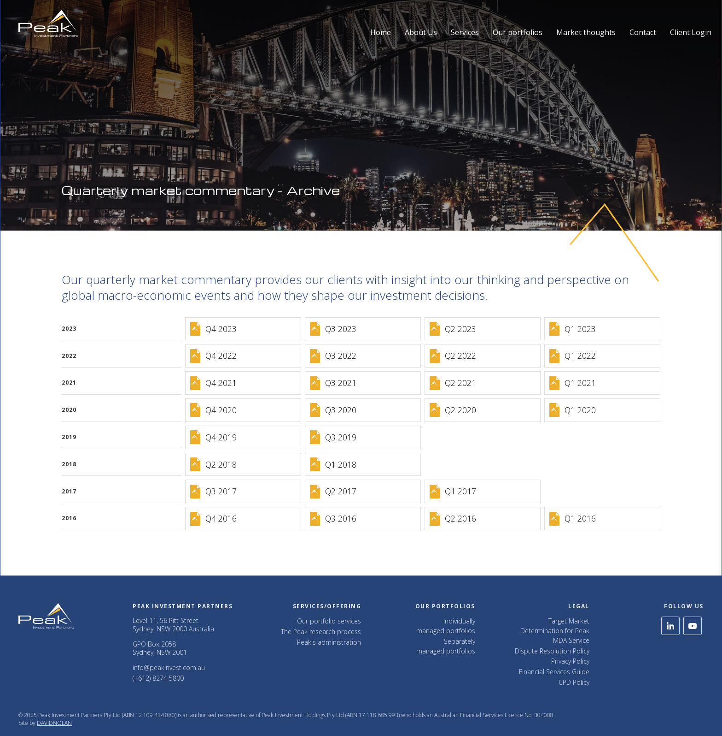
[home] (48, 23)
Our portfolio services (329, 621)
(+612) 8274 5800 (158, 678)
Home (380, 32)
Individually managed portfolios (445, 626)
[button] (421, 23)
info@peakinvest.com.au (169, 667)
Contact (642, 32)
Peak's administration (329, 642)
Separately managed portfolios (445, 646)
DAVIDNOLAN (54, 723)
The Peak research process (321, 631)
